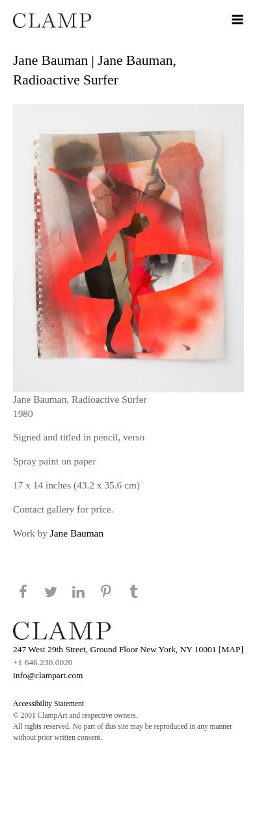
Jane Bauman (76, 533)
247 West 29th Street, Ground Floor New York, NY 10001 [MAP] (128, 649)
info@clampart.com (48, 675)
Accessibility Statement (48, 703)
